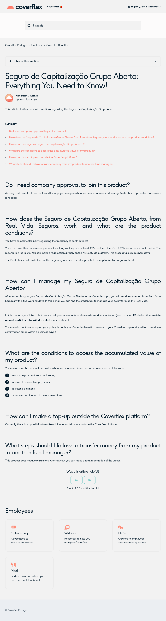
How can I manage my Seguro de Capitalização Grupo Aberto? (46, 144)
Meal (14, 571)
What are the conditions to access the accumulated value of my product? (52, 150)
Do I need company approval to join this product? (38, 131)
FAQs (122, 533)
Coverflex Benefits (57, 45)
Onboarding (19, 533)
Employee (37, 45)
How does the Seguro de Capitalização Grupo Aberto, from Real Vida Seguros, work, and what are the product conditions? (81, 137)
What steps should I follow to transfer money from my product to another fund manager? (61, 164)
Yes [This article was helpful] (76, 480)
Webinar (70, 533)
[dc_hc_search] (83, 25)
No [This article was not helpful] (89, 480)
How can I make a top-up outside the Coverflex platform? (43, 157)
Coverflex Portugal (16, 45)
